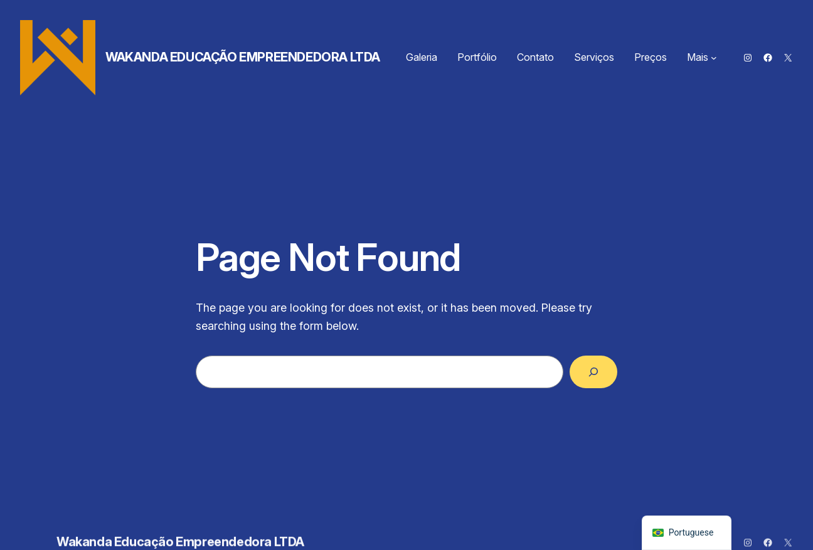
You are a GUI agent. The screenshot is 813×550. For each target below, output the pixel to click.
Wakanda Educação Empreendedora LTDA (242, 57)
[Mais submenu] (714, 58)
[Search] (593, 372)
